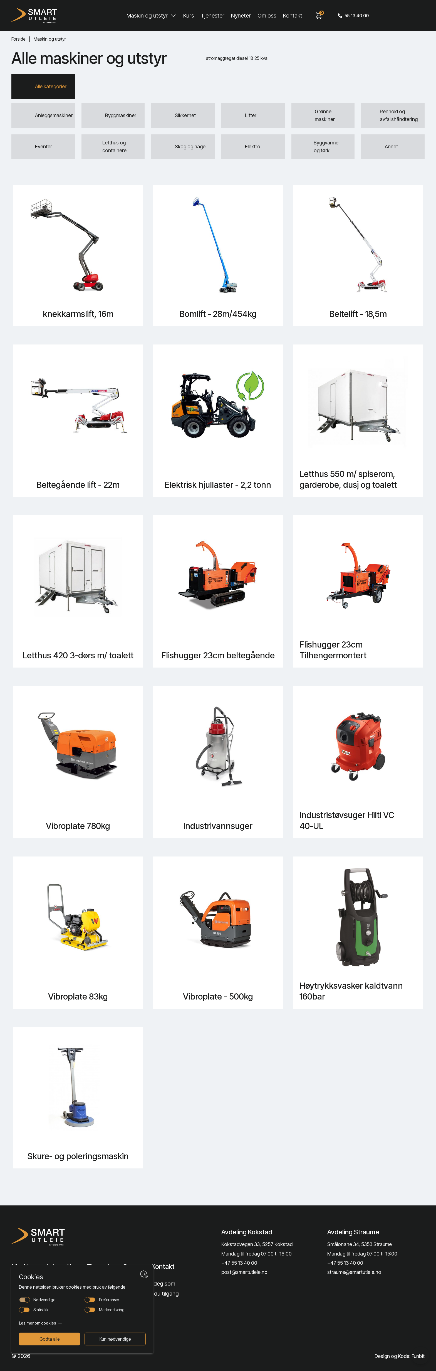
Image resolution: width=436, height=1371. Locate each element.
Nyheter (241, 15)
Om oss (266, 15)
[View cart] (318, 15)
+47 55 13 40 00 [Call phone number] (239, 1263)
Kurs (188, 15)
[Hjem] (34, 15)
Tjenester (212, 15)
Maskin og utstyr (147, 15)
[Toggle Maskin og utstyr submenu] (173, 15)
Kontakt (292, 15)
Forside (18, 39)
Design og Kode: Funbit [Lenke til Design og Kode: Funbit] (400, 1356)
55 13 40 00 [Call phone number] (353, 15)
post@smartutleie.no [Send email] (244, 1272)
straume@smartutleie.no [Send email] (354, 1272)
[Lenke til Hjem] (58, 1237)
